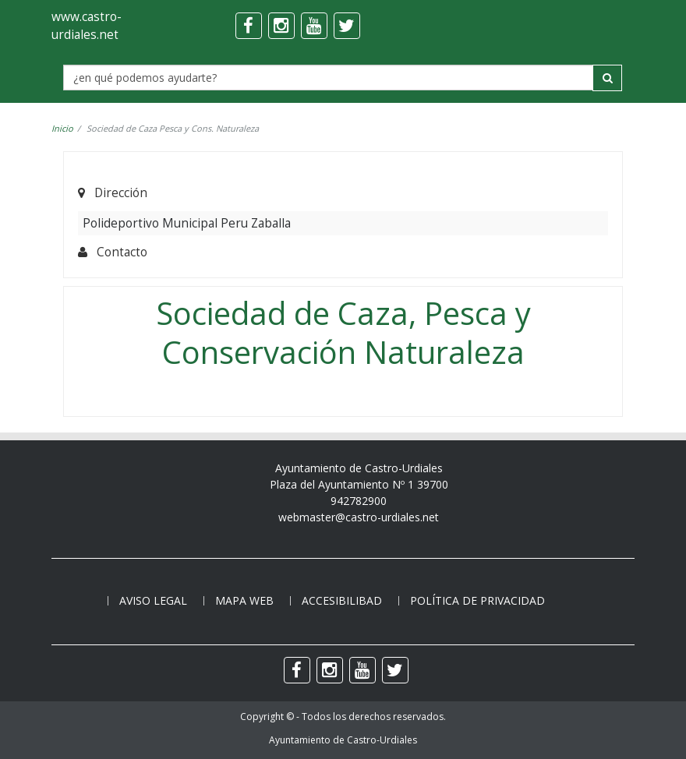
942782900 (359, 500)
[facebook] (248, 25)
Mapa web (244, 600)
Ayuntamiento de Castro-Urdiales (343, 740)
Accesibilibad (342, 600)
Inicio (62, 128)
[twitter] (347, 25)
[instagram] (281, 25)
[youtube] (314, 25)
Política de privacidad (477, 600)
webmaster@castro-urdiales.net (358, 517)
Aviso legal (153, 600)
